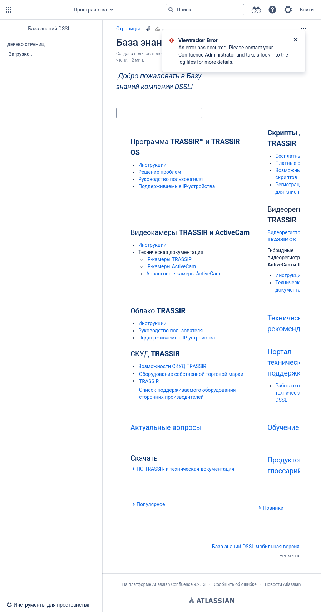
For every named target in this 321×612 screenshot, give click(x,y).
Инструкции (152, 165)
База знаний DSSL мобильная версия (256, 546)
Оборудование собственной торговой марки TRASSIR (191, 377)
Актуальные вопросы (166, 427)
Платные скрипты (296, 163)
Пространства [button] (90, 10)
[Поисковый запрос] (205, 9)
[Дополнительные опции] (303, 28)
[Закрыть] (295, 40)
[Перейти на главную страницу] (40, 9)
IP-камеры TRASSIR (169, 259)
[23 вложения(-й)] (148, 28)
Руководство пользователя (170, 179)
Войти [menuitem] (307, 10)
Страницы (128, 28)
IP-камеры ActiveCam (171, 266)
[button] (9, 10)
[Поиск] (171, 10)
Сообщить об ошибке (235, 584)
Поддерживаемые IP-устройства (176, 186)
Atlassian (211, 600)
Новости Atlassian (283, 584)
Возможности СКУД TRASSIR (172, 366)
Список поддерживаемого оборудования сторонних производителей (187, 393)
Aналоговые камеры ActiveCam (183, 273)
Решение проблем (159, 172)
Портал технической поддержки (288, 362)
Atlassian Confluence (172, 584)
